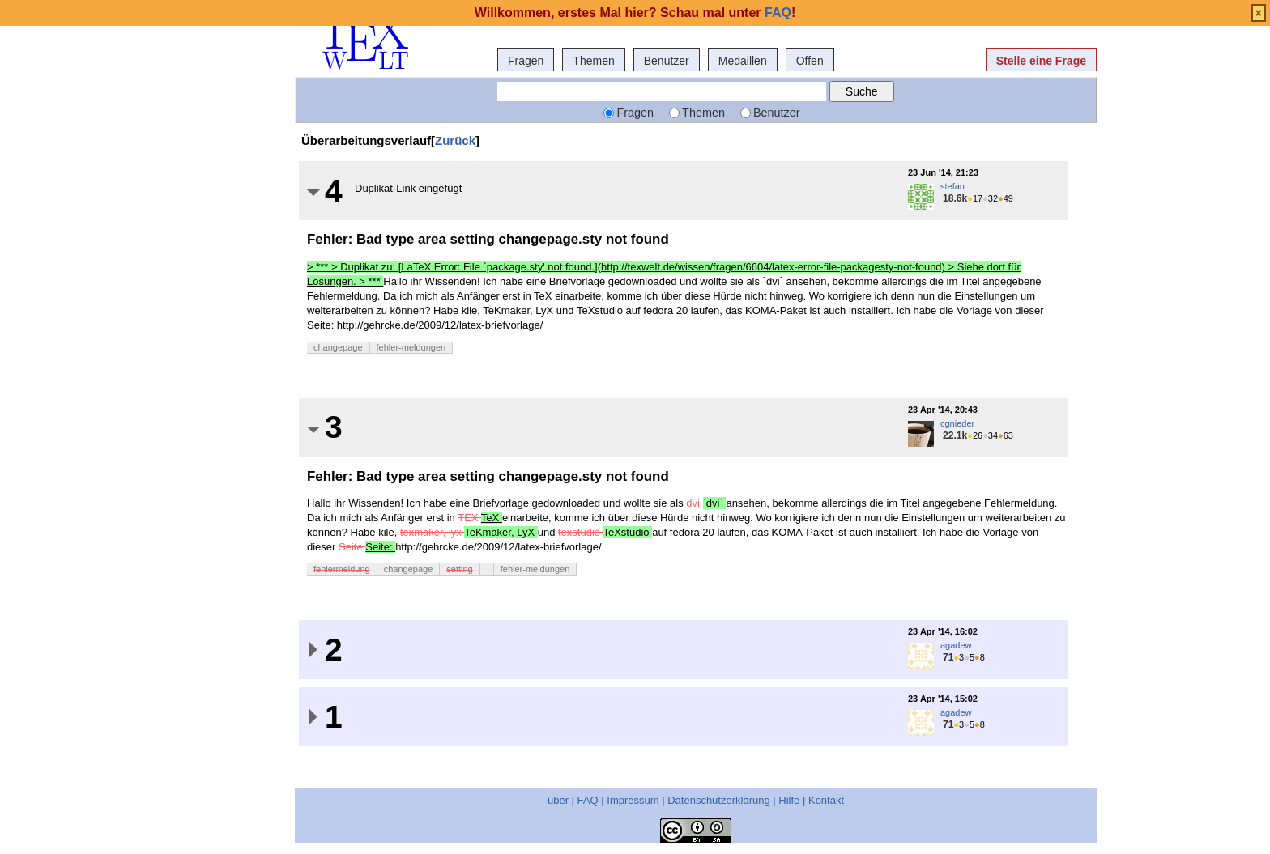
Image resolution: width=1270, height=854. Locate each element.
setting (459, 569)
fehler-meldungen (411, 347)
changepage (338, 347)
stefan (952, 186)
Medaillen (742, 60)
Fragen (525, 60)
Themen (593, 60)
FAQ (588, 800)
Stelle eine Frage (1041, 60)
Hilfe (788, 800)
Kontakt (826, 800)
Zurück (455, 140)
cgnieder (957, 423)
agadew (956, 645)
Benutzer (666, 60)
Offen (810, 60)
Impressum (632, 800)
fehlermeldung (341, 569)
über (558, 800)
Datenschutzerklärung (718, 800)
